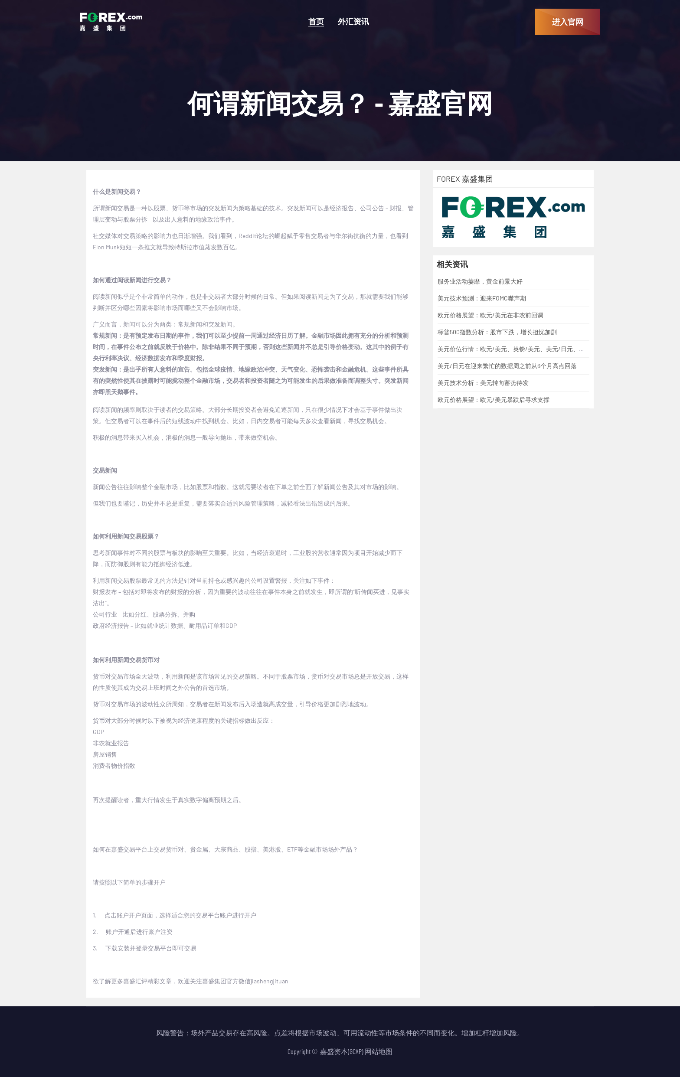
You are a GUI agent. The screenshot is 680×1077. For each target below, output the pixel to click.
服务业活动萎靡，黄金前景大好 (480, 281)
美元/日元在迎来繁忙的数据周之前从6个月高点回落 (507, 365)
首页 (316, 21)
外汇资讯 (353, 21)
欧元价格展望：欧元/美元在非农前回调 (490, 315)
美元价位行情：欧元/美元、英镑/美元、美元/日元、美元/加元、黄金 (531, 348)
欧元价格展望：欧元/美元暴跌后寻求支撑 (493, 399)
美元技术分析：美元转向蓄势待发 (483, 382)
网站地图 (378, 1051)
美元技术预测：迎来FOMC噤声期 (482, 298)
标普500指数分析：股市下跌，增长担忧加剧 (497, 332)
